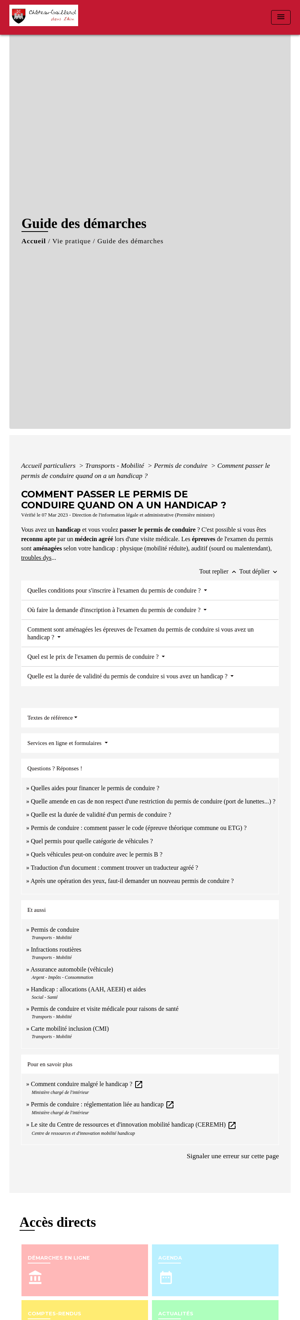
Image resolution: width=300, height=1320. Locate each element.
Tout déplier (259, 571)
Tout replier (219, 571)
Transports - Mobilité (115, 465)
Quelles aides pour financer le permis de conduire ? (95, 788)
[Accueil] (46, 17)
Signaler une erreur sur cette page (233, 1156)
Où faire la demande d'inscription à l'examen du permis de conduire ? (114, 610)
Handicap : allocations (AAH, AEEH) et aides (88, 989)
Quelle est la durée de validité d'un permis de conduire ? (101, 814)
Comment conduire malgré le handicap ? (87, 1084)
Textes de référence (50, 718)
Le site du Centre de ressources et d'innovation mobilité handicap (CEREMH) (134, 1124)
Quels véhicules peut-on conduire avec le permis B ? (96, 854)
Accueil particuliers (49, 465)
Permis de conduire (181, 465)
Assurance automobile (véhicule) (71, 969)
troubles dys (36, 557)
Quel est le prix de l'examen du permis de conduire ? (93, 656)
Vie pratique (71, 241)
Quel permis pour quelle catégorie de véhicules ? (92, 841)
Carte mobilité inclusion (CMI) (70, 1028)
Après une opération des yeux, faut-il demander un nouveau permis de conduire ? (132, 881)
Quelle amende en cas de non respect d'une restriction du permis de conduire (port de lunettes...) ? (153, 801)
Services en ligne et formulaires (65, 743)
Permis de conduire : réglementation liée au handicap (103, 1104)
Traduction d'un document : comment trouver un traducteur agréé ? (114, 867)
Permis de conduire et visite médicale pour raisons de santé (105, 1008)
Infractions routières (56, 949)
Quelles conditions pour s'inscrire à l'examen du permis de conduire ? (114, 590)
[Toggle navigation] (281, 17)
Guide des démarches (130, 241)
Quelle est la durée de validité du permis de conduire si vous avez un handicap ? (128, 676)
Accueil (33, 241)
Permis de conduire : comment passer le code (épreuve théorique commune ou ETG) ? (138, 828)
